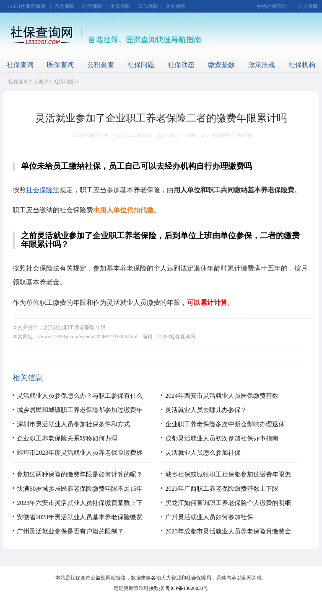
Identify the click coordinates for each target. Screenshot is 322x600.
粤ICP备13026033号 (186, 588)
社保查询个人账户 (28, 82)
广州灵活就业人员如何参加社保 (209, 517)
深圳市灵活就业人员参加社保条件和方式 (73, 424)
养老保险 (64, 6)
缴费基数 (221, 64)
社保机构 (301, 64)
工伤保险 (148, 6)
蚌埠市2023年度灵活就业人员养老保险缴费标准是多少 (80, 459)
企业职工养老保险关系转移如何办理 (67, 438)
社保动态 (181, 64)
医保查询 (60, 64)
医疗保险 (92, 6)
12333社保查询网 (26, 6)
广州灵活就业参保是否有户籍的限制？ (70, 531)
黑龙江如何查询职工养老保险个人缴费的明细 (228, 503)
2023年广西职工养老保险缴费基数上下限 (221, 488)
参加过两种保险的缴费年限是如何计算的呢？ (80, 474)
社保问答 (64, 82)
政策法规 (261, 64)
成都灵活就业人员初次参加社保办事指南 (221, 438)
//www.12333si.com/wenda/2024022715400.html (88, 337)
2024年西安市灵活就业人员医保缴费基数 (221, 395)
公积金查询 (100, 70)
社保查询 (20, 64)
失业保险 (176, 6)
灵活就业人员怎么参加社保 (203, 452)
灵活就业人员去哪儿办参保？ (206, 410)
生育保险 (120, 6)
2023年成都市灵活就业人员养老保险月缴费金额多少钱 (228, 538)
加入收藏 (308, 6)
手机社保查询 (272, 6)
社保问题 (140, 64)
